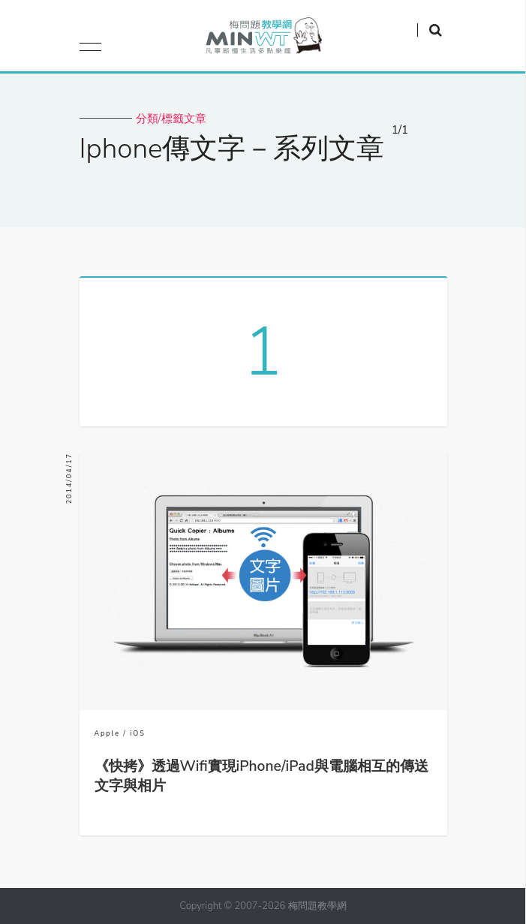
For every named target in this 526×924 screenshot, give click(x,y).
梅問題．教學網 (263, 39)
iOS (138, 733)
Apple (107, 733)
